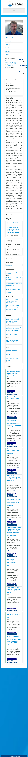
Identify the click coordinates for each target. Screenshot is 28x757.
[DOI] (16, 386)
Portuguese (9, 265)
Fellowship (9, 346)
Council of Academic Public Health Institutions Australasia (13, 291)
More (9, 388)
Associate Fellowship (11, 350)
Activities (8, 51)
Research (8, 44)
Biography (8, 41)
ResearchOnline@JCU (12, 394)
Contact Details (9, 37)
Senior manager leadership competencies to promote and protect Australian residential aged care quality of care (14, 373)
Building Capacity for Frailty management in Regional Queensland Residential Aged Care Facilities (13, 231)
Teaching (8, 48)
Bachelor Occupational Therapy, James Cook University (12, 301)
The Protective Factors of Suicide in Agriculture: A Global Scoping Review (13, 398)
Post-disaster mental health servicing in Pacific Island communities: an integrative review (14, 615)
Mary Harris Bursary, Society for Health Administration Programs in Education (13, 328)
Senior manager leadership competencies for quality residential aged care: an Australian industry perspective (14, 502)
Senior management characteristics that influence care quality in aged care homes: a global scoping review (14, 562)
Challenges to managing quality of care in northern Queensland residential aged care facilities (14, 451)
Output (7, 54)
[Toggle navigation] (14, 10)
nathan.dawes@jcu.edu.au (11, 62)
